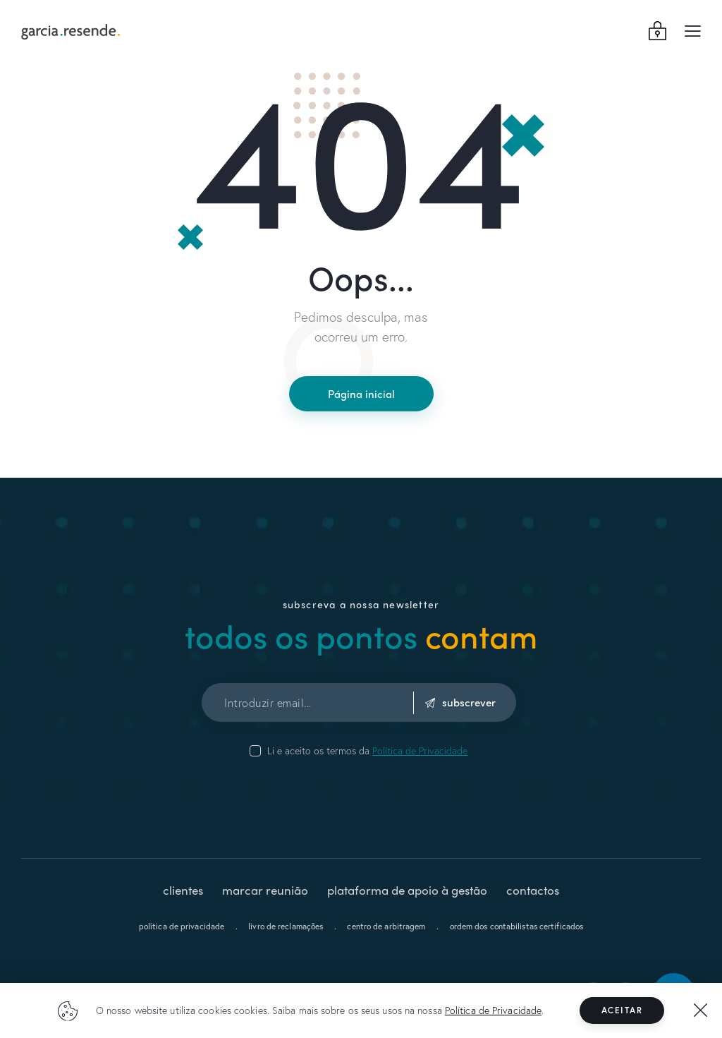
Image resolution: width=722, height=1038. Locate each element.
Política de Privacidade (493, 1010)
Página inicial (361, 394)
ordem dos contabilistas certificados (517, 926)
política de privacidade (181, 926)
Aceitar (622, 1010)
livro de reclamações (285, 926)
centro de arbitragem (386, 926)
